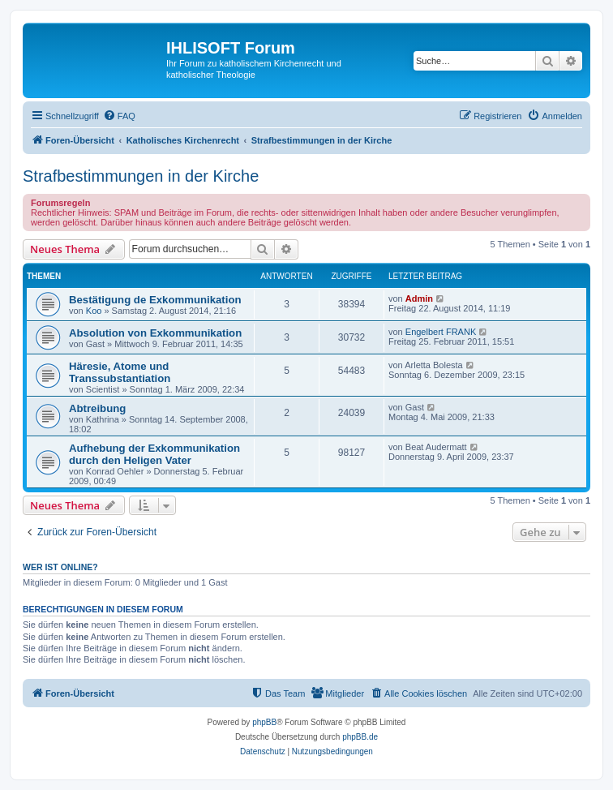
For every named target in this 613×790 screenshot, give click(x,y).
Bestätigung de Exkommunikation (155, 300)
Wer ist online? (60, 567)
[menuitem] (119, 116)
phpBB (264, 722)
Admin (419, 298)
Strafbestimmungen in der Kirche (141, 176)
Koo (94, 311)
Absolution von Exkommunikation (155, 333)
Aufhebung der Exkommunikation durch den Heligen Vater (154, 454)
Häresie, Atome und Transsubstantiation (119, 372)
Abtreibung (97, 408)
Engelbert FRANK (440, 332)
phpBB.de (360, 736)
